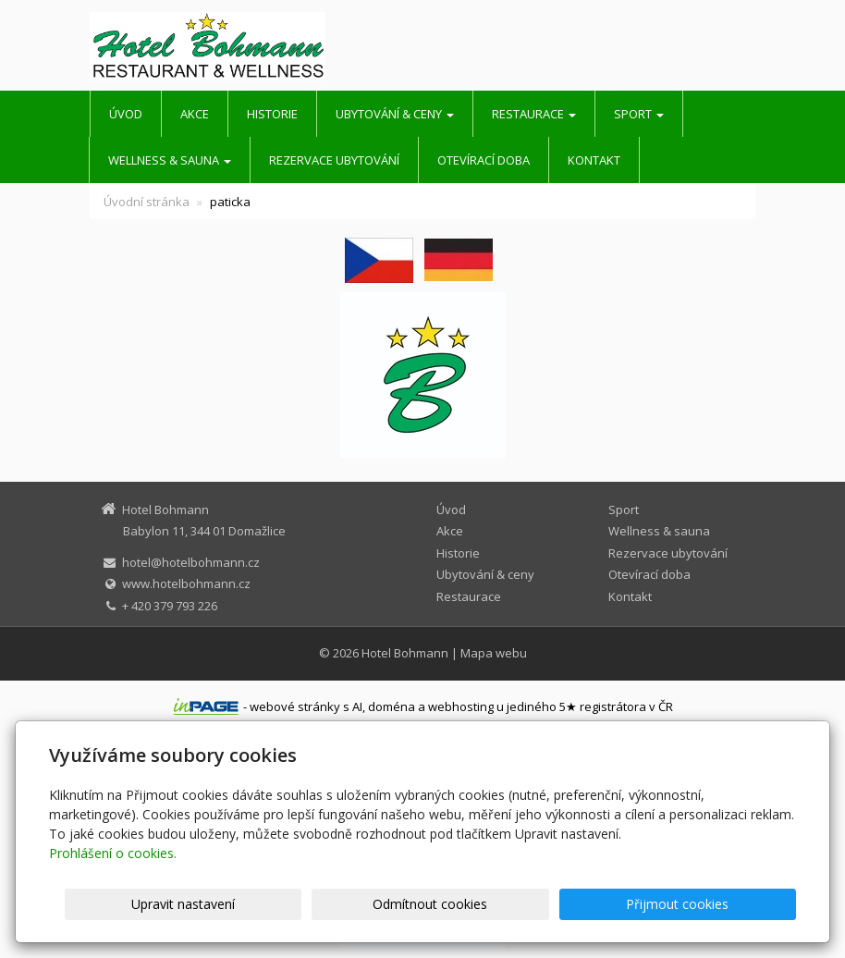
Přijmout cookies (725, 904)
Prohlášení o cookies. (113, 853)
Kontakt (594, 160)
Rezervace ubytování (334, 160)
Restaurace (534, 113)
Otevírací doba (483, 160)
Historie (272, 113)
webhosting (461, 706)
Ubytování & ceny (395, 113)
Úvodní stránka (147, 201)
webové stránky (295, 706)
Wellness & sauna (169, 160)
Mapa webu (493, 653)
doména (391, 706)
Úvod (125, 113)
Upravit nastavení (422, 904)
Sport (639, 113)
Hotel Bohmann (404, 653)
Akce (194, 113)
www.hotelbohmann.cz (186, 583)
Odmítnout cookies (574, 904)
